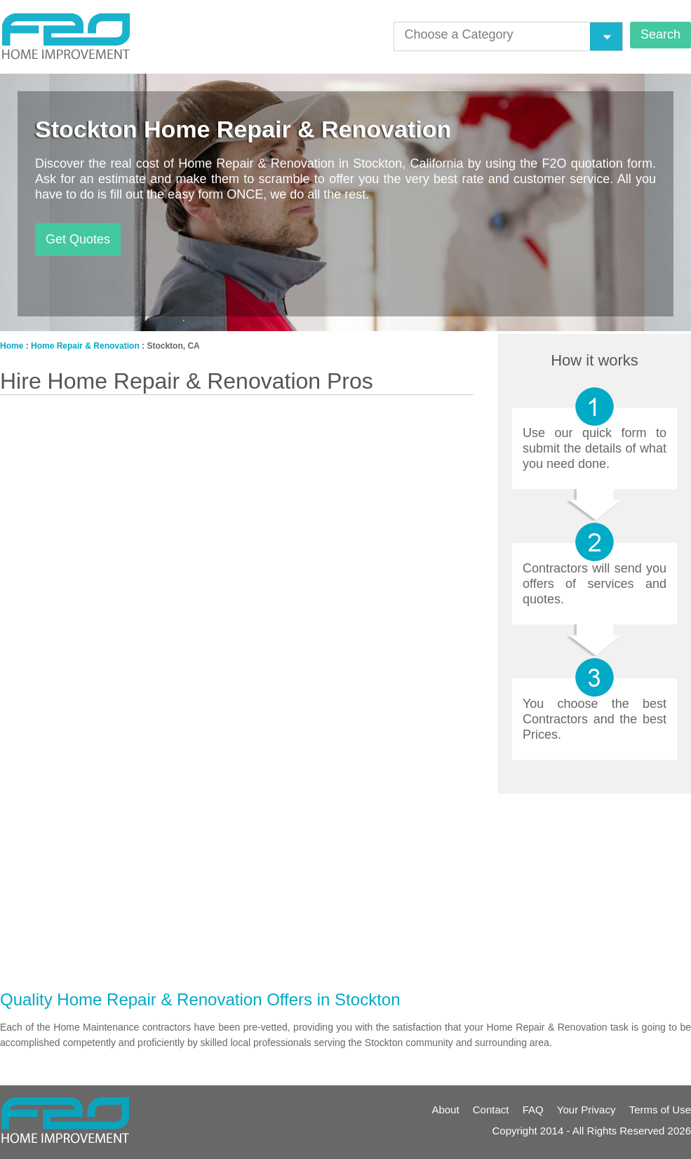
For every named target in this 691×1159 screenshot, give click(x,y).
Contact (491, 1110)
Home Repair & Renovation (85, 346)
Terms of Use (660, 1110)
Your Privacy (586, 1110)
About (445, 1110)
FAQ (533, 1110)
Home (11, 346)
